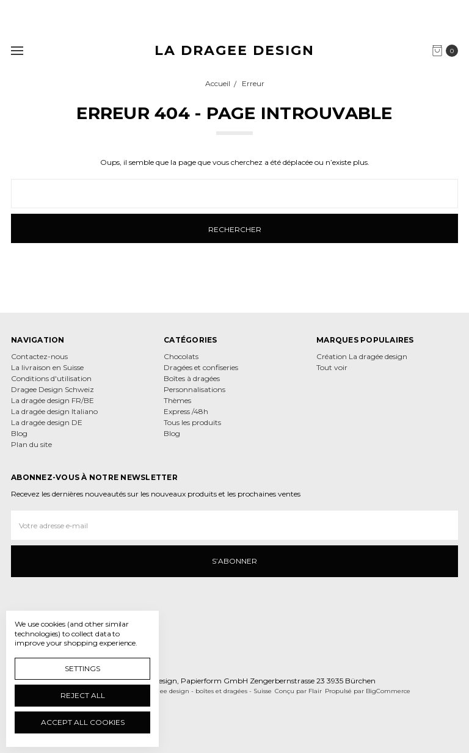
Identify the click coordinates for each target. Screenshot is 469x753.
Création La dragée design (361, 356)
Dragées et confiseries (201, 367)
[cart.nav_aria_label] (448, 50)
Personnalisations (194, 389)
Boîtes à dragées (192, 378)
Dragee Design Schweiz (52, 389)
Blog (19, 433)
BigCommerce (388, 691)
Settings (82, 668)
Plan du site (31, 444)
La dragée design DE (46, 422)
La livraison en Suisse (47, 367)
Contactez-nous (39, 356)
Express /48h (186, 411)
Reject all (82, 695)
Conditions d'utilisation (51, 378)
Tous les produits (192, 422)
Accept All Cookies (83, 722)
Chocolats (181, 356)
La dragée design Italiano (54, 411)
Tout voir (331, 367)
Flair (315, 691)
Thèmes (177, 400)
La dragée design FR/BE (52, 400)
